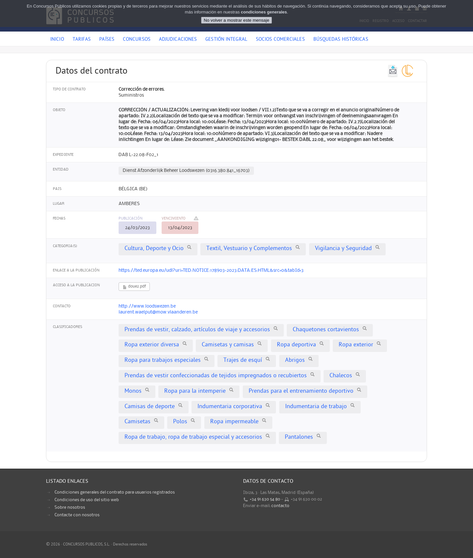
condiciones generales (264, 11)
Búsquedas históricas (340, 40)
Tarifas (82, 40)
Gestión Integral (226, 40)
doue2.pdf (134, 287)
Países (106, 40)
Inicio (57, 40)
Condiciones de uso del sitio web (87, 500)
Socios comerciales (280, 40)
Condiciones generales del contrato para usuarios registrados (115, 492)
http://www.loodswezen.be (147, 306)
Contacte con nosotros (77, 515)
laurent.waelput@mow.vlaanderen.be (158, 312)
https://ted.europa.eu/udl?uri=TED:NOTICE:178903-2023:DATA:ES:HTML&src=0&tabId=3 (211, 270)
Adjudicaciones (178, 40)
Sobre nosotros (70, 507)
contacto (280, 506)
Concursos (136, 40)
